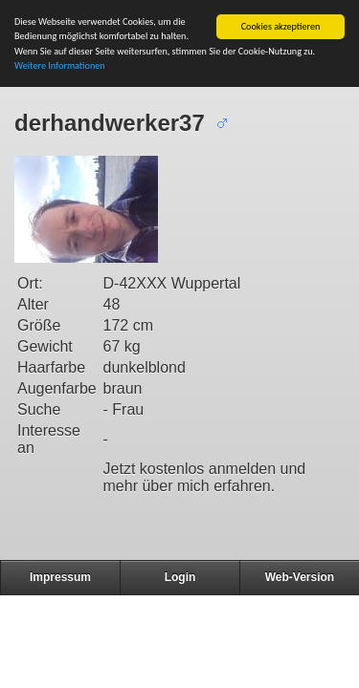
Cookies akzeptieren (281, 26)
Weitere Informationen (59, 65)
